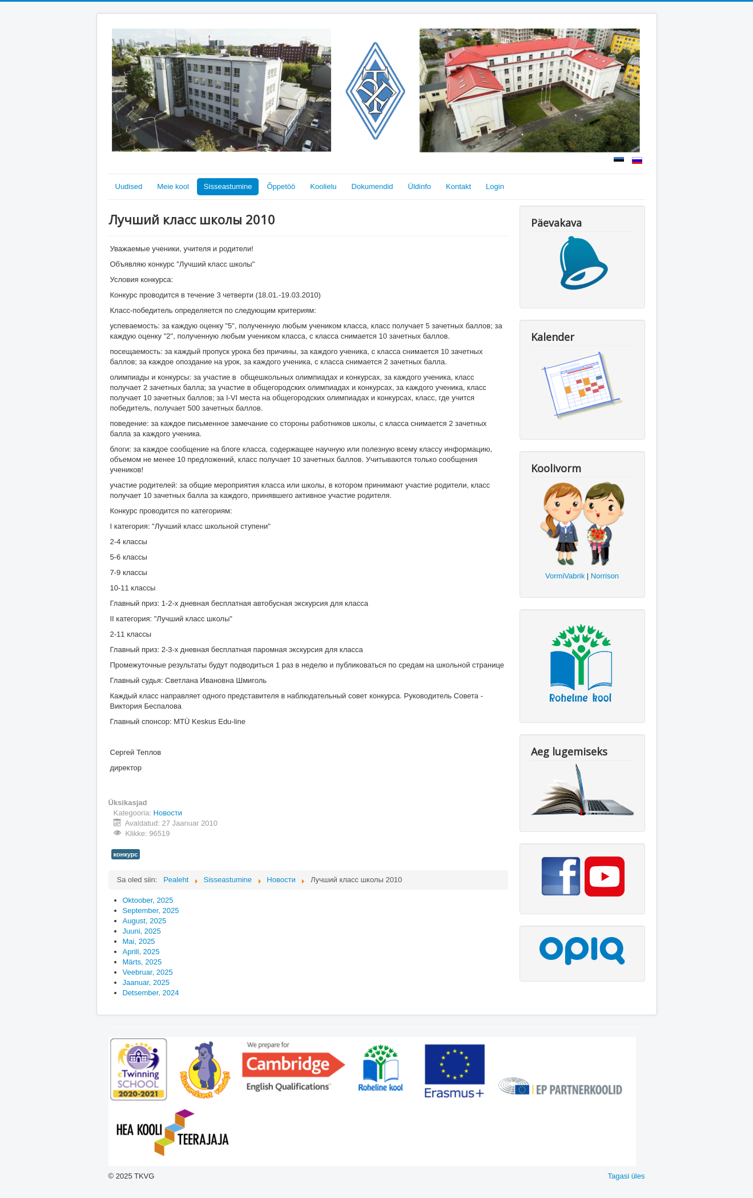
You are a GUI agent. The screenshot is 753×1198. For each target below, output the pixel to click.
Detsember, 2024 (151, 992)
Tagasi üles (626, 1176)
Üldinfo (419, 186)
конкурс (126, 854)
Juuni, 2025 (142, 931)
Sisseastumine (228, 186)
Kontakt (458, 186)
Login (495, 186)
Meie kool (173, 186)
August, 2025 (145, 920)
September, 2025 (151, 910)
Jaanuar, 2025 (146, 982)
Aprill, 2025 (141, 951)
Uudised (129, 186)
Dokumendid (372, 186)
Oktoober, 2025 (148, 900)
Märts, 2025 (142, 962)
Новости (168, 813)
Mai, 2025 (139, 941)
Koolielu (323, 186)
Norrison (605, 576)
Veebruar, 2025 (148, 972)
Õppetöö (281, 186)
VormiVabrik (565, 576)
